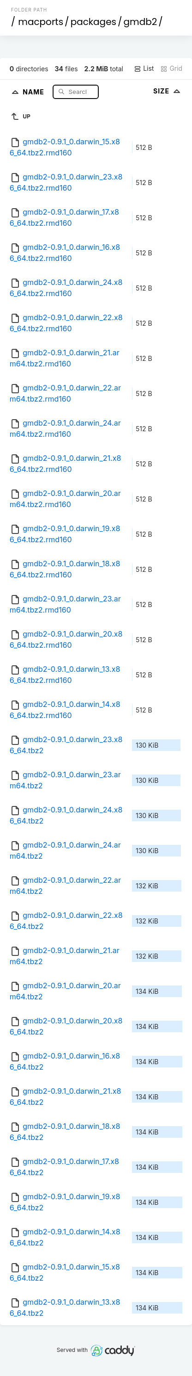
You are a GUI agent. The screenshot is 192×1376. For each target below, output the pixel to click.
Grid (171, 68)
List (144, 68)
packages (93, 21)
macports (40, 21)
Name (34, 91)
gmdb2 (140, 21)
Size (167, 91)
